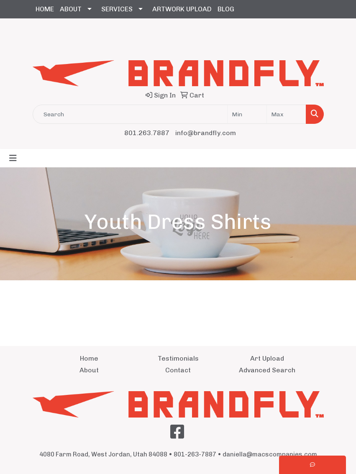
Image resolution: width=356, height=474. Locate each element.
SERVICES (117, 9)
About (89, 370)
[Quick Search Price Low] (247, 114)
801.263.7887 (146, 133)
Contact (178, 370)
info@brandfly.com (205, 133)
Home (89, 358)
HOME (45, 9)
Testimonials (178, 358)
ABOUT (71, 9)
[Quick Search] (130, 114)
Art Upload (267, 358)
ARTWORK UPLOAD (182, 9)
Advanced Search (267, 370)
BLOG (226, 9)
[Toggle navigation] (13, 158)
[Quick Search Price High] (286, 114)
